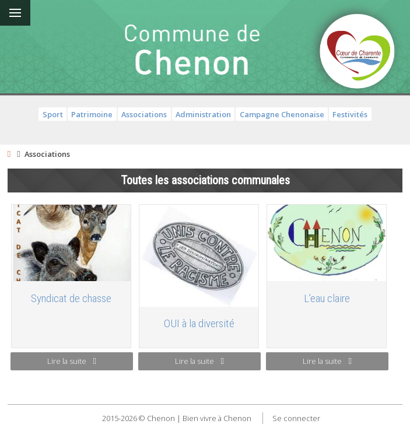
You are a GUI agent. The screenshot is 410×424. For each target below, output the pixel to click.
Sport (53, 114)
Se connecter (296, 418)
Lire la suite (71, 361)
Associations (144, 114)
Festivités (349, 114)
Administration (203, 114)
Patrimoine (92, 114)
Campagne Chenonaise (282, 114)
